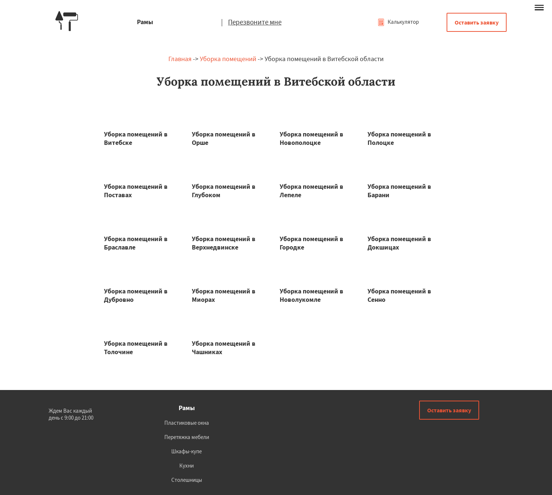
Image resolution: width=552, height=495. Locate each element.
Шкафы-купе (186, 451)
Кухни (186, 465)
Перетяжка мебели (186, 437)
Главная (179, 59)
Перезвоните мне (254, 22)
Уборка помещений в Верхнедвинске (224, 243)
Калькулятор (398, 21)
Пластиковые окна (186, 422)
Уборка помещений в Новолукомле (311, 295)
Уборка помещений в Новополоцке (311, 138)
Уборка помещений (228, 59)
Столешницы (186, 479)
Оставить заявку (477, 22)
